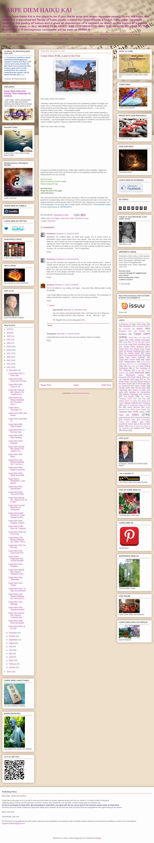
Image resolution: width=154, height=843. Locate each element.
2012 (9, 672)
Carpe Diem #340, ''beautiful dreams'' (16, 608)
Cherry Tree (134, 364)
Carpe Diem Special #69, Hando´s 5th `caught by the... (16, 392)
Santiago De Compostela (139, 392)
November (13, 633)
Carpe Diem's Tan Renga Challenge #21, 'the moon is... (16, 596)
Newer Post (46, 385)
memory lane (129, 420)
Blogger (98, 838)
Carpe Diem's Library (66, 35)
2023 (9, 333)
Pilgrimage (123, 390)
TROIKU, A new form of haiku (17, 39)
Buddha (142, 331)
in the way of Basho (142, 417)
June (11, 650)
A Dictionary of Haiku (127, 324)
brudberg (50, 285)
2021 (9, 340)
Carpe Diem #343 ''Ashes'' (15, 584)
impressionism (124, 417)
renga (147, 428)
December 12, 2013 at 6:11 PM (75, 310)
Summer (146, 394)
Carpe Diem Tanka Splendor (132, 357)
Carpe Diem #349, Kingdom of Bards (16, 522)
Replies (52, 305)
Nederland (51, 221)
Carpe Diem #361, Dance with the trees (17, 380)
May (11, 654)
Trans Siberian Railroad (128, 403)
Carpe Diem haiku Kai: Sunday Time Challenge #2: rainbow (17, 93)
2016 (9, 357)
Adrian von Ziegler (53, 218)
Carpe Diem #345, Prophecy (15, 565)
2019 (9, 347)
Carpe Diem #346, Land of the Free (15, 552)
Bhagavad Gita (125, 331)
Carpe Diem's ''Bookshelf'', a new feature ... (16, 481)
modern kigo (137, 422)
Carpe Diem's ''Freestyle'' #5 (14, 409)
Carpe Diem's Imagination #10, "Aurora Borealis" (16, 558)
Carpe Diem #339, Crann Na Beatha (16, 622)
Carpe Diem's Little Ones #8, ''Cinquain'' (17, 527)
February (12, 664)
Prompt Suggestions (59, 43)
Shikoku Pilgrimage (130, 394)
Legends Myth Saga (131, 379)
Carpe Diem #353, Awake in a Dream (16, 469)
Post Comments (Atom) (80, 393)
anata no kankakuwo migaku (133, 405)
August (12, 643)
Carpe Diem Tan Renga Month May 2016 (134, 354)
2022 (9, 336)
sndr (83, 838)
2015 (9, 360)
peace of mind (134, 426)
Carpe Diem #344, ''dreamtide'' (15, 578)
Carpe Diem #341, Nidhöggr (15, 603)
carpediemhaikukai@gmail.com (13, 823)
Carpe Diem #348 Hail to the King (17, 533)
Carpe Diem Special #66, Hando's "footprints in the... (16, 572)
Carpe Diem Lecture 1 (24, 35)
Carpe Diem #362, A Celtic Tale (16, 374)
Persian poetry (125, 388)
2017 (9, 353)
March (11, 660)
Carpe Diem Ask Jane (137, 337)
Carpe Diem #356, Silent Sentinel (15, 436)
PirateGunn (51, 234)
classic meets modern (138, 409)
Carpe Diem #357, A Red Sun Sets (16, 431)
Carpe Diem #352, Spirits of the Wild (16, 474)
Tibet (144, 399)
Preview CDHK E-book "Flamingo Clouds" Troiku (50, 39)
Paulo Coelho (140, 386)
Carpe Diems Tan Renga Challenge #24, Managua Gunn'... (16, 401)
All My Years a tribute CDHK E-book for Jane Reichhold (120, 35)
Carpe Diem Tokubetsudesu (134, 361)
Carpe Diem (64, 218)
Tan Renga (128, 396)
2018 (9, 350)
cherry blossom (133, 407)
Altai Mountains (125, 326)
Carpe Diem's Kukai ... (87, 35)
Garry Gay (131, 366)
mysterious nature (126, 424)
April (11, 657)
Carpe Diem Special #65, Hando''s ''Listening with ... (16, 615)
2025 (9, 329)
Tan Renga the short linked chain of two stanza (90, 39)
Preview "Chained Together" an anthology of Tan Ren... (27, 43)
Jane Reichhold (136, 373)
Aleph (144, 324)
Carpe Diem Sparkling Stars (139, 344)
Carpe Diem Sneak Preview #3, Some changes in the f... (16, 515)
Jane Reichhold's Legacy (131, 375)
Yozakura (146, 403)
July (10, 647)
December (13, 370)
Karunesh (122, 377)
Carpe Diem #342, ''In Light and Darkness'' (17, 590)
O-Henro (139, 384)
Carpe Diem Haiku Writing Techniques (134, 340)
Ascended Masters (143, 326)
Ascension (126, 329)
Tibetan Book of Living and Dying (132, 401)
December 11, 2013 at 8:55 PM (67, 259)
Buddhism (123, 334)
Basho (140, 328)
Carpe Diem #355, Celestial (15, 442)
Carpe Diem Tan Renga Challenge (134, 350)
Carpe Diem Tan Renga (129, 349)
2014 (9, 364)
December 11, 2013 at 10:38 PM (66, 285)
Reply (49, 252)
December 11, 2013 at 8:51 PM (67, 234)
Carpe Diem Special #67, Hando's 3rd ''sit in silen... (17, 500)
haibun (142, 412)
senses (125, 430)
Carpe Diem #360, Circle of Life (15, 385)
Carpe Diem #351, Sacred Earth (15, 488)
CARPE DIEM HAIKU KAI (37, 10)
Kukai (148, 377)
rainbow (137, 428)
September (13, 640)
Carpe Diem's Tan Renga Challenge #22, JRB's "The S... (17, 540)
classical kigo (125, 411)
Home (9, 35)
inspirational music (81, 218)
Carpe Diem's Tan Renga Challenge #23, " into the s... (16, 462)
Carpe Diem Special (133, 346)
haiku (72, 218)
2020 (9, 343)
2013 (9, 367)
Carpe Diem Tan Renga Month (134, 352)
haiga (121, 415)
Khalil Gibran (136, 377)
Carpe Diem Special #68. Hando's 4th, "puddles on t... (16, 449)
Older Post (106, 385)
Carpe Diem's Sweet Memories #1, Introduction (16, 507)
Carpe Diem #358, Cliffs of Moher (15, 425)
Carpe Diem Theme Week (129, 360)
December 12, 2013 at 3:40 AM (68, 334)
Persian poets (140, 388)
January (12, 667)
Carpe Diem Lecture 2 (45, 35)
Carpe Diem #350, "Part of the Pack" (16, 493)
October (12, 636)
